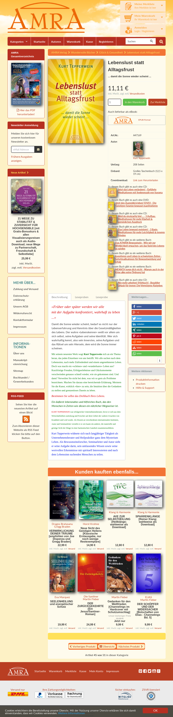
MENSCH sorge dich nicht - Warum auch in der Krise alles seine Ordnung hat (139, 271)
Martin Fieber (91, 599)
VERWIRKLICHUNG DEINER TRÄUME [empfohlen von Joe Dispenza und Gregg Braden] (61, 536)
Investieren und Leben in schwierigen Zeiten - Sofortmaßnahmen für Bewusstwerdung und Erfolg (138, 259)
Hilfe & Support (145, 387)
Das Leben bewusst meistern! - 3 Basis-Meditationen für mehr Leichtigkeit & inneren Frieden (141, 232)
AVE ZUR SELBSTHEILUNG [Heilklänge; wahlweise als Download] (119, 522)
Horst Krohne (91, 523)
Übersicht (107, 646)
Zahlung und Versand (25, 288)
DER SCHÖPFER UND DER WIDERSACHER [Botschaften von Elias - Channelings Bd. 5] (147, 611)
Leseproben (81, 297)
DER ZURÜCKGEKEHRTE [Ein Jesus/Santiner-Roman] (91, 609)
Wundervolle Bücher (83, 52)
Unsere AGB (20, 306)
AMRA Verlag (59, 52)
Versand (71, 548)
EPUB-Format (144, 120)
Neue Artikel (20, 172)
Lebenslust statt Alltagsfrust (143, 52)
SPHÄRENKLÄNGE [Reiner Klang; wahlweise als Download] (148, 520)
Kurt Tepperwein (141, 158)
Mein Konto (96, 671)
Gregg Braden (62, 526)
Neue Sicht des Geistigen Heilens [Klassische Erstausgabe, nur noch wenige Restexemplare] (90, 535)
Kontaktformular (23, 319)
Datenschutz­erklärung (21, 297)
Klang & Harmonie (119, 512)
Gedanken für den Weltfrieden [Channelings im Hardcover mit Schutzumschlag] (119, 607)
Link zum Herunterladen (145, 180)
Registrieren (106, 41)
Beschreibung (60, 297)
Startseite (39, 41)
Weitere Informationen (82, 713)
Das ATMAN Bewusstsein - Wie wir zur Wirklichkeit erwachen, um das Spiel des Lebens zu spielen (139, 245)
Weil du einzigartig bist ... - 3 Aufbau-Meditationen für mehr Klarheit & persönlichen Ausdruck (137, 219)
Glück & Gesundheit (111, 52)
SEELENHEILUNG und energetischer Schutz (61, 604)
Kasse (89, 41)
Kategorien (17, 41)
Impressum (19, 326)
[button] (147, 306)
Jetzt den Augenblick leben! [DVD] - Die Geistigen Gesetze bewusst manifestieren (137, 204)
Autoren (56, 41)
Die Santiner (91, 596)
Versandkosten (137, 93)
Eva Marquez (62, 597)
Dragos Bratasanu (62, 523)
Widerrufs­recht (22, 313)
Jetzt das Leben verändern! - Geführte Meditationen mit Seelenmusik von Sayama (140, 191)
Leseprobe (102, 297)
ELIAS (148, 597)
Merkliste (70, 671)
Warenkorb (73, 41)
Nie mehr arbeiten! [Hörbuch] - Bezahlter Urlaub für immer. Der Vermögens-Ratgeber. (140, 284)
